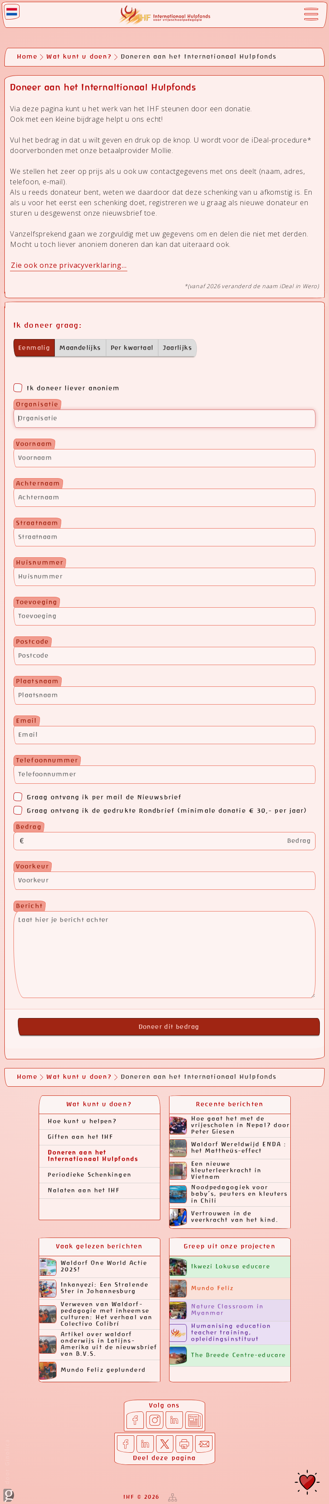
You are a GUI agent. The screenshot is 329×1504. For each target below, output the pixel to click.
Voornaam (34, 444)
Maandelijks (80, 348)
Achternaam (38, 484)
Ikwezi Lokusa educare (219, 1267)
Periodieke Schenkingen (90, 1175)
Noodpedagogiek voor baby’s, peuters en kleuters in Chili (228, 1194)
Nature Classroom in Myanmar (216, 1310)
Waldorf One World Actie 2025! (93, 1267)
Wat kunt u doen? (79, 57)
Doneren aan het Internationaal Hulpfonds (93, 1156)
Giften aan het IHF (81, 1137)
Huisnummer (39, 563)
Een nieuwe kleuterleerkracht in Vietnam (215, 1170)
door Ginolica (8, 1470)
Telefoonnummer (47, 761)
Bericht (29, 906)
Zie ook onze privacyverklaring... (68, 265)
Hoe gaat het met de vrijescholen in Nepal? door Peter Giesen (229, 1125)
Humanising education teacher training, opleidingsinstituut (220, 1333)
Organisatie (37, 405)
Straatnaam (37, 523)
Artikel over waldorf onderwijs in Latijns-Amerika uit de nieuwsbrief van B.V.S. (98, 1344)
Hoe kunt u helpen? (82, 1122)
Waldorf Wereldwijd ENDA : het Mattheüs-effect (228, 1148)
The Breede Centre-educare (227, 1355)
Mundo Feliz (201, 1289)
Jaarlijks (177, 348)
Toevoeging (36, 602)
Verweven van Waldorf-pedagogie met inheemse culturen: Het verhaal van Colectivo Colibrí (96, 1314)
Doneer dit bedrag (169, 1027)
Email (26, 721)
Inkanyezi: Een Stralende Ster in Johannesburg (94, 1289)
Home (27, 57)
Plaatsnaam (37, 682)
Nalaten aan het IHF (84, 1191)
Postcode (32, 642)
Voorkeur (32, 867)
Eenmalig (34, 348)
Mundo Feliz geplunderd (92, 1371)
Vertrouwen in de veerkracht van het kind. (224, 1217)
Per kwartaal (132, 348)
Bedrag (29, 827)
